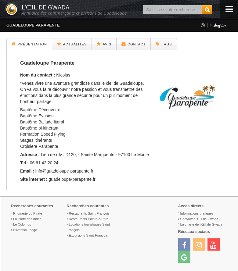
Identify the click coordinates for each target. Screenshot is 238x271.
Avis (104, 44)
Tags (164, 44)
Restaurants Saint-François (89, 213)
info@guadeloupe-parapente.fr (64, 171)
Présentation (29, 44)
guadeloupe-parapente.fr (72, 179)
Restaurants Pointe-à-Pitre (89, 219)
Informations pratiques (197, 213)
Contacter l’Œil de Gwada (199, 219)
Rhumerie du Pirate (27, 213)
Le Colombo (22, 224)
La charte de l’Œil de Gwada (201, 224)
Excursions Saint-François (88, 235)
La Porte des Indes (27, 219)
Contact (133, 44)
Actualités (72, 44)
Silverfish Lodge (25, 230)
